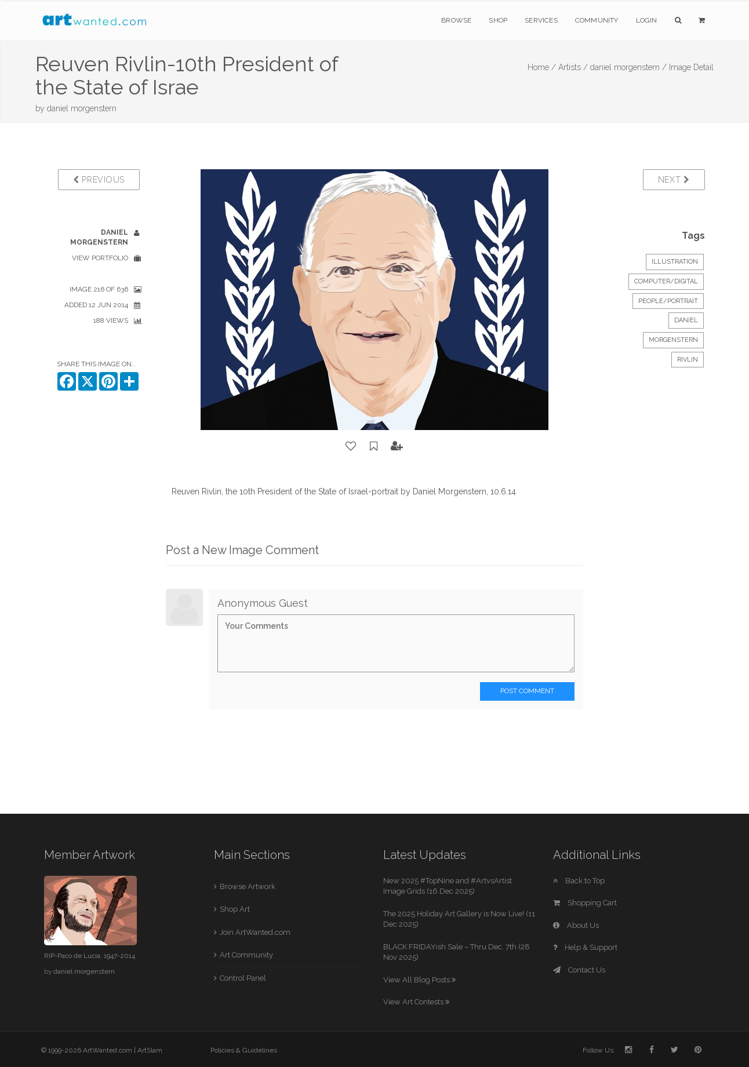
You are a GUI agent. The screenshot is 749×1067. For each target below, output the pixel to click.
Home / (542, 67)
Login (646, 20)
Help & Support (585, 947)
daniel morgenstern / (628, 67)
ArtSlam (149, 1050)
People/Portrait (668, 301)
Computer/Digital (666, 281)
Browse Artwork (247, 886)
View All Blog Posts (419, 979)
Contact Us (579, 970)
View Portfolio (100, 258)
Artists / (573, 67)
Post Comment (527, 691)
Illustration (675, 261)
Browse (456, 20)
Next (674, 179)
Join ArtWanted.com (255, 932)
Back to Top (579, 880)
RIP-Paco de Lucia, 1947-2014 (89, 956)
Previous (99, 179)
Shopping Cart (585, 902)
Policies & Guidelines (243, 1050)
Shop (498, 20)
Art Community (246, 955)
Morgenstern (673, 340)
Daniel (686, 320)
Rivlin (687, 359)
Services (541, 20)
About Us (576, 925)
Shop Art (235, 909)
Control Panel (243, 978)
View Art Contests (416, 1001)
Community (597, 20)
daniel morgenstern (82, 108)
